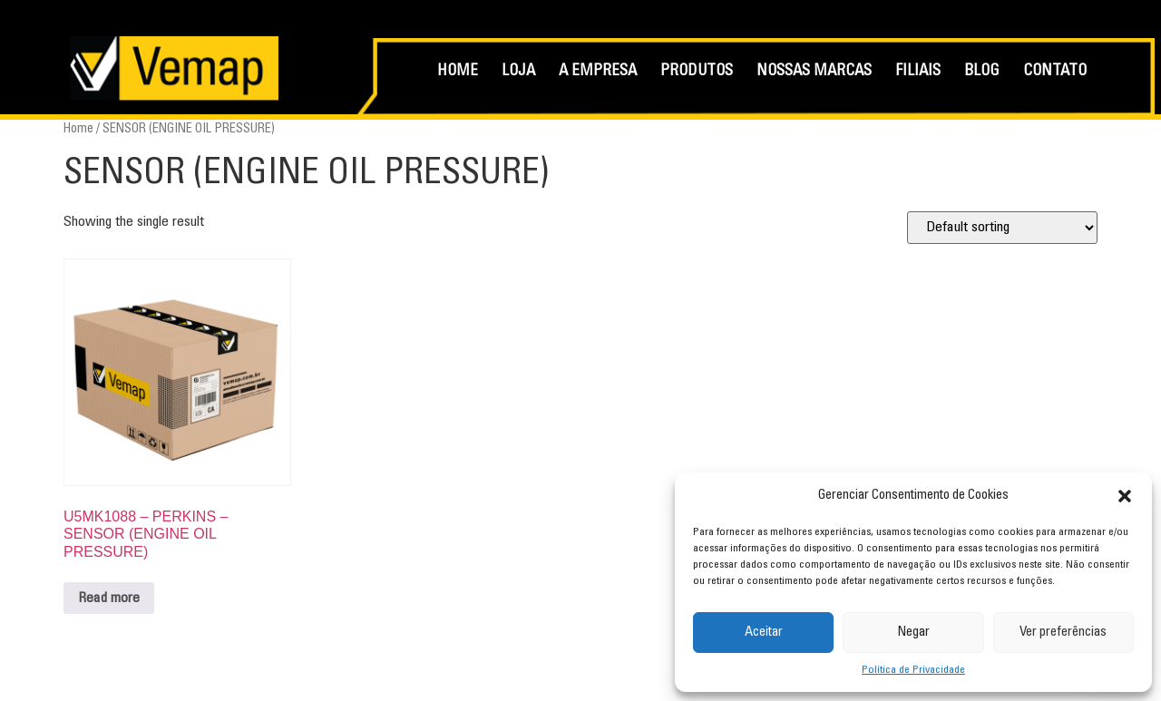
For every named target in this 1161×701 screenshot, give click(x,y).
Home (78, 129)
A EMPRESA (598, 72)
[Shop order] (1002, 227)
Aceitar (764, 632)
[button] (1125, 496)
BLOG (982, 72)
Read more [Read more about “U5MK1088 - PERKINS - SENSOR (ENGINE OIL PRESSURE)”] (109, 598)
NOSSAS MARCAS (814, 72)
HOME (457, 72)
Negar (913, 632)
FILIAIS (918, 72)
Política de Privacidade (913, 670)
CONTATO (1055, 72)
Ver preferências (1063, 632)
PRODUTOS (696, 72)
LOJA (518, 72)
